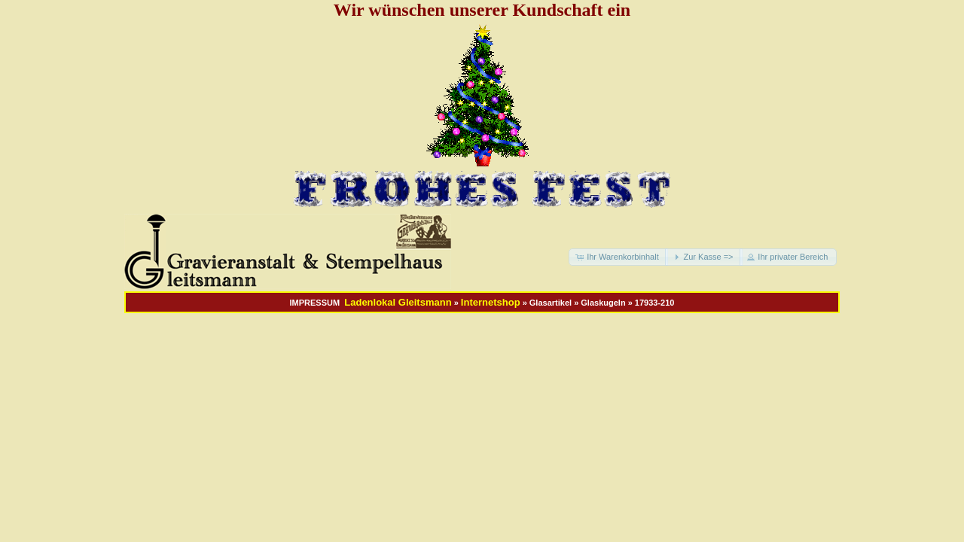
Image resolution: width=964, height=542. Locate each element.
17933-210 (655, 302)
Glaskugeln (603, 302)
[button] (618, 257)
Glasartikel (550, 302)
